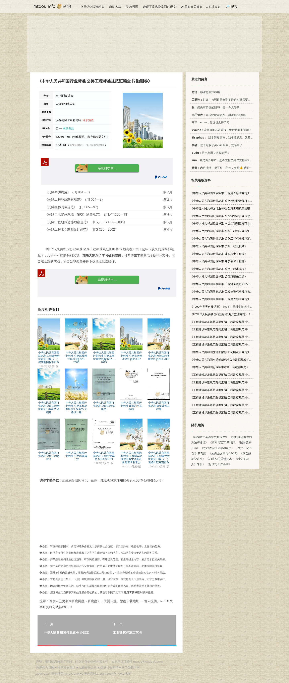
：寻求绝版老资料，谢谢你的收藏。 (219, 115)
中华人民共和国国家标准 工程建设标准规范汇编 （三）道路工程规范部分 (158, 457)
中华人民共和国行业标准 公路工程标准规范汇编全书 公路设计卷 (76, 407)
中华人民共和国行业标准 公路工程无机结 (103, 406)
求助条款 (115, 7)
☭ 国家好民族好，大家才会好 (201, 7)
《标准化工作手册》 (218, 464)
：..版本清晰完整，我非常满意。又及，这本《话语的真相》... (235, 137)
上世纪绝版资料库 (92, 7)
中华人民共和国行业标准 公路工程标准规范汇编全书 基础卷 (48, 407)
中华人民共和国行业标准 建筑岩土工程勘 (131, 406)
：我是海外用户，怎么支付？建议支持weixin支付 (224, 160)
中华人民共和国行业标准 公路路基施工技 (76, 456)
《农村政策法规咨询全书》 (217, 448)
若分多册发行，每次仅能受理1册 (87, 145)
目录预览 (88, 120)
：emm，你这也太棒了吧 (209, 122)
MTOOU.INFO (73, 673)
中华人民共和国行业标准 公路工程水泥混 (48, 456)
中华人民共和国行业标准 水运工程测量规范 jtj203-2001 (159, 356)
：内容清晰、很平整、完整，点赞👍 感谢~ (220, 168)
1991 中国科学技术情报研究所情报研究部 (232, 306)
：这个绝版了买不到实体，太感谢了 (216, 145)
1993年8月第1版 (236, 284)
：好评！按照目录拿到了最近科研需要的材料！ (224, 99)
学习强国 (132, 7)
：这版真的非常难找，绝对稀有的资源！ (221, 130)
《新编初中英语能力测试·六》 (210, 437)
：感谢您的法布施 (205, 92)
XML (121, 673)
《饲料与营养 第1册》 (223, 442)
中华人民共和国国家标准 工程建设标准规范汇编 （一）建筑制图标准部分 (48, 357)
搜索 (234, 6)
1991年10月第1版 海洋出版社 (238, 314)
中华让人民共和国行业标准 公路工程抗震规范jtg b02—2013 (103, 357)
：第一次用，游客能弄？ (210, 153)
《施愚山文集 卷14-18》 (224, 453)
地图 (128, 673)
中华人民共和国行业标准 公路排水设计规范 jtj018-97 (131, 356)
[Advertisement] (144, 44)
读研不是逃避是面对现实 (159, 7)
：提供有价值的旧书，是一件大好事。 (216, 107)
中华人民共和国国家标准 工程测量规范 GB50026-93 (103, 456)
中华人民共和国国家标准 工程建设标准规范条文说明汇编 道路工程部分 (131, 457)
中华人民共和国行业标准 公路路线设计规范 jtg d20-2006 (76, 357)
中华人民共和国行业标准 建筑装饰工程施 (158, 406)
